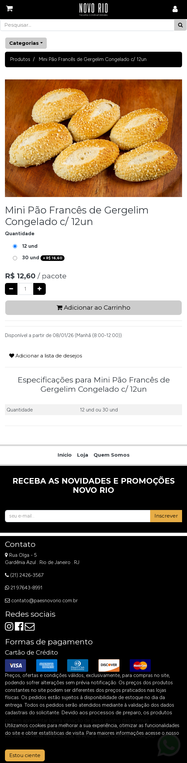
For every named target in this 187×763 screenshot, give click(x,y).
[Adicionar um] (39, 289)
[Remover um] (11, 289)
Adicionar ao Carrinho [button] (93, 307)
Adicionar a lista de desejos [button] (45, 356)
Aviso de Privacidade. (28, 740)
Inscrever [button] (166, 516)
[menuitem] (64, 455)
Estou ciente (24, 755)
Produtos (20, 59)
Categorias (24, 43)
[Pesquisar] (180, 25)
